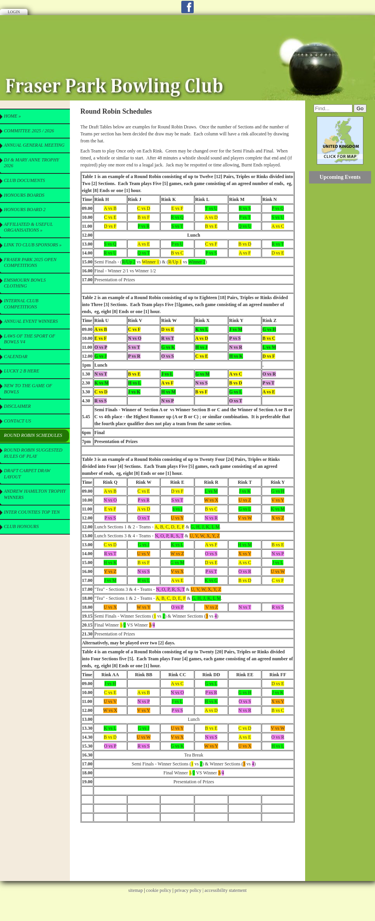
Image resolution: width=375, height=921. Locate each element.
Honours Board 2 (24, 209)
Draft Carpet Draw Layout (27, 474)
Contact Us (17, 421)
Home (12, 116)
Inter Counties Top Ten (32, 512)
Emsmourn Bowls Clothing (25, 283)
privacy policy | (190, 890)
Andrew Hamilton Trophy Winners (35, 494)
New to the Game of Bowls (28, 389)
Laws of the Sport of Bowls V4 (29, 339)
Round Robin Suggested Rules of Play (33, 453)
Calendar (16, 356)
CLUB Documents (24, 180)
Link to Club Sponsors (32, 245)
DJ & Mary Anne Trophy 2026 (31, 163)
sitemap (135, 890)
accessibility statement (226, 890)
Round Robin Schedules (33, 435)
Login (14, 12)
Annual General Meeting (34, 145)
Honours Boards (24, 195)
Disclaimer (17, 406)
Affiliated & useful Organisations (28, 227)
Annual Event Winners (31, 321)
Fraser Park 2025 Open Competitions (30, 262)
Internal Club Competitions (21, 304)
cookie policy (158, 890)
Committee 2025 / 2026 (29, 130)
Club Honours (21, 526)
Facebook (187, 7)
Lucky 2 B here (21, 371)
